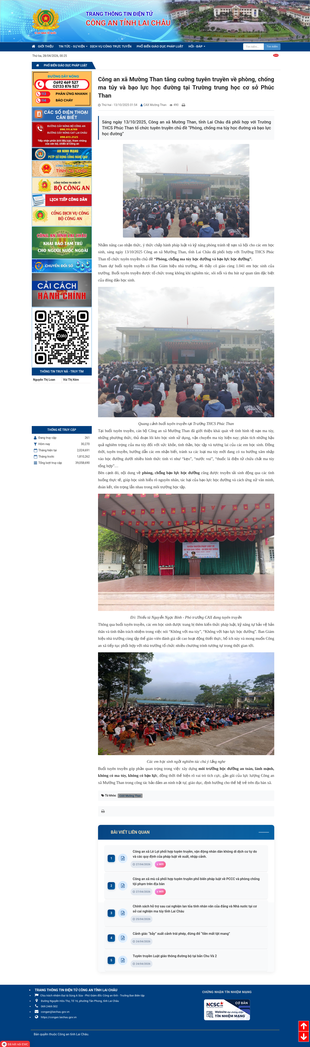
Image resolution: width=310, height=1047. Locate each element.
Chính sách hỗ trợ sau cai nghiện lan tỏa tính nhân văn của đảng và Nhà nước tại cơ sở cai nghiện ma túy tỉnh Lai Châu (198, 908)
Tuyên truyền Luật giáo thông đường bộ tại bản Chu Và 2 (176, 956)
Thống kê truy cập (61, 429)
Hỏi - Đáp (196, 46)
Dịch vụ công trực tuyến (110, 46)
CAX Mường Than (130, 795)
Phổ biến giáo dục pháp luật (160, 46)
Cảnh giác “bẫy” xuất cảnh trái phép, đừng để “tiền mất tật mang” (182, 934)
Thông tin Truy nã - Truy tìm (62, 371)
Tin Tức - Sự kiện (72, 46)
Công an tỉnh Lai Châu (73, 1034)
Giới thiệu (46, 46)
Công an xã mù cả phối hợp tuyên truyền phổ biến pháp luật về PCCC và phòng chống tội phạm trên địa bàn (198, 881)
